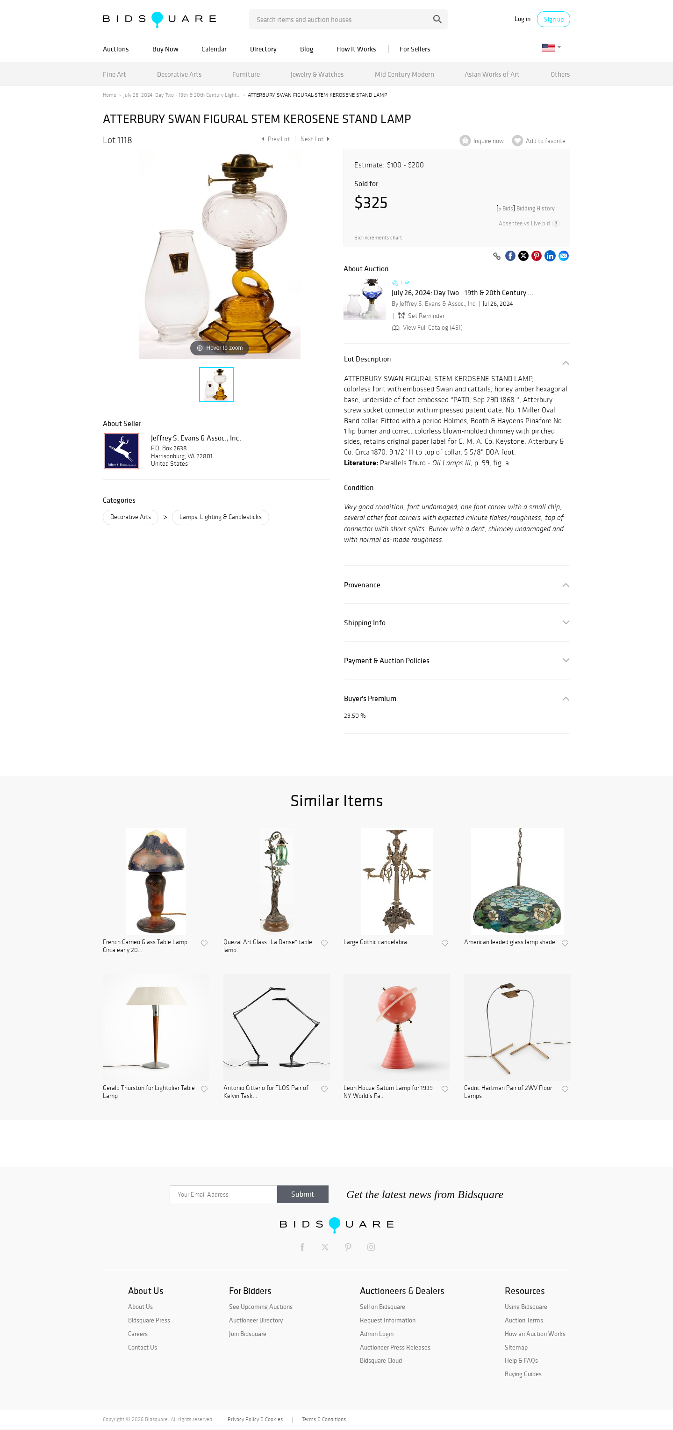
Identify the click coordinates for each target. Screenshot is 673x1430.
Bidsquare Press (149, 1320)
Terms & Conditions (324, 1419)
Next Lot (315, 139)
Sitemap (516, 1347)
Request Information (387, 1320)
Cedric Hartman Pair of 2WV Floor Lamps (508, 1092)
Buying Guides (523, 1374)
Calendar (214, 48)
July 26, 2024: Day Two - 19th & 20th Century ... (462, 293)
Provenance (362, 584)
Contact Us (142, 1347)
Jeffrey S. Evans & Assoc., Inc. (196, 437)
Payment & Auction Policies (387, 660)
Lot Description (367, 358)
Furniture (246, 74)
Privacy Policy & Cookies (255, 1419)
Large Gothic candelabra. (376, 942)
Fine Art (114, 74)
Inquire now (488, 141)
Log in (522, 18)
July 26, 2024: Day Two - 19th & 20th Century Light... (182, 95)
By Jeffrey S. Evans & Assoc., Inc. (434, 303)
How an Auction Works (535, 1333)
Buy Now (165, 48)
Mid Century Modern (404, 74)
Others (560, 74)
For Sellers (415, 48)
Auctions (116, 48)
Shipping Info (365, 622)
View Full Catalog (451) (426, 328)
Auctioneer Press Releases (395, 1347)
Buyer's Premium (370, 698)
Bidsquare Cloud (381, 1360)
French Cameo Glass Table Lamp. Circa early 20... (146, 946)
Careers (138, 1333)
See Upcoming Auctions (261, 1306)
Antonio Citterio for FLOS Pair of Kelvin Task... (265, 1092)
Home (109, 95)
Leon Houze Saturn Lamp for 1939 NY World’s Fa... (388, 1092)
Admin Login (377, 1333)
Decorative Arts (179, 74)
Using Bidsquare (526, 1306)
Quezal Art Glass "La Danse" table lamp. (267, 946)
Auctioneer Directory (256, 1320)
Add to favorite (546, 141)
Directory (263, 48)
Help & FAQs (521, 1360)
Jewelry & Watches (317, 74)
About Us (140, 1306)
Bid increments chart (378, 238)
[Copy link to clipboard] (496, 256)
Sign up (554, 19)
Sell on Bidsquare (382, 1306)
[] (525, 208)
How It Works (356, 48)
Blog (306, 48)
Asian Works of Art (492, 74)
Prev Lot (274, 139)
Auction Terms (524, 1320)
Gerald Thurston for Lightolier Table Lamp (149, 1092)
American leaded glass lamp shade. (510, 942)
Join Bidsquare (247, 1333)
